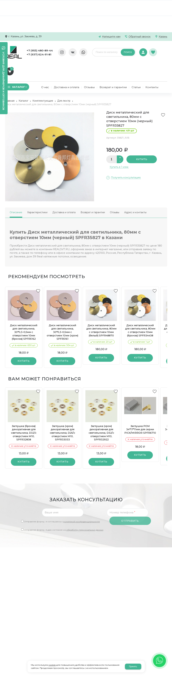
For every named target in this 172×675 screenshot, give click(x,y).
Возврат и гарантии (93, 193)
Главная (9, 81)
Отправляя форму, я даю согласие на (63, 511)
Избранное (153, 50)
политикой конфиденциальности (81, 502)
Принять (133, 666)
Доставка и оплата (64, 193)
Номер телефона (122, 493)
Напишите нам (111, 36)
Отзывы (114, 193)
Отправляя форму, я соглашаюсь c (62, 502)
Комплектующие (42, 81)
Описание (16, 193)
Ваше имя (51, 493)
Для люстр (63, 81)
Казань (163, 36)
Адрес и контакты (135, 193)
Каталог (23, 81)
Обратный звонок (140, 36)
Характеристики (37, 193)
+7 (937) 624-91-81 (38, 54)
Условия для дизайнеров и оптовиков (3, 81)
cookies (52, 665)
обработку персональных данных (84, 511)
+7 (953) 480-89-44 (39, 50)
